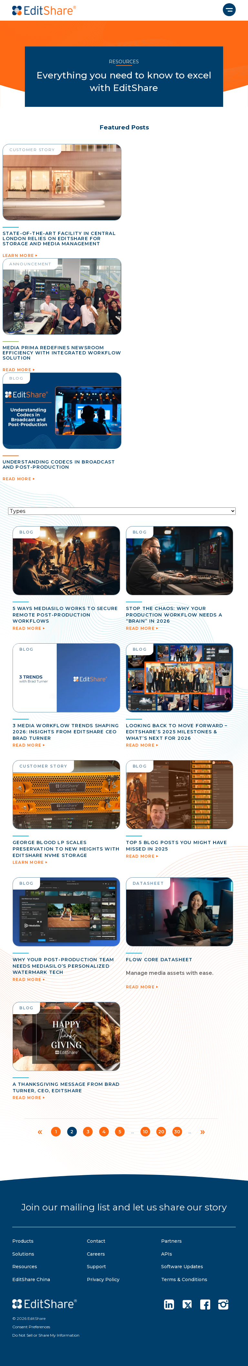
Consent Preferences (31, 1326)
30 (178, 1132)
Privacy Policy (103, 1279)
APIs (166, 1254)
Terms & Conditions (184, 1279)
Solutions (23, 1254)
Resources (24, 1266)
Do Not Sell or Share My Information (45, 1335)
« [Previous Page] (39, 1131)
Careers (96, 1254)
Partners (171, 1241)
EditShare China (31, 1279)
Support (96, 1266)
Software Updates (182, 1266)
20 (162, 1132)
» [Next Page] (203, 1131)
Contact (96, 1241)
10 (145, 1132)
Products (23, 1241)
